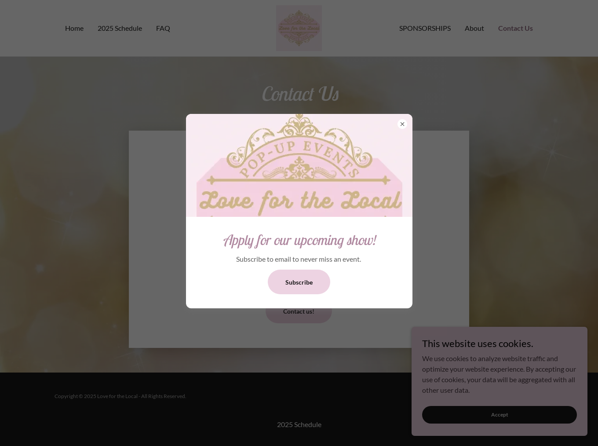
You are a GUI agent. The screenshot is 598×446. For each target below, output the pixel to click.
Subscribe (299, 282)
